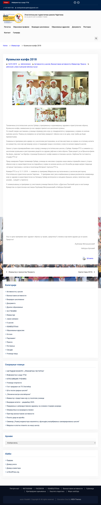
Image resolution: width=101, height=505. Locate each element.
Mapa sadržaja (73, 491)
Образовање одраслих (61, 27)
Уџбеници (90, 488)
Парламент (11, 338)
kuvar (35, 67)
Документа (76, 27)
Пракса (83, 64)
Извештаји (75, 64)
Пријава (10, 460)
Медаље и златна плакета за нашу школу (23, 425)
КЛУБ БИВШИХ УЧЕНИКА (16, 379)
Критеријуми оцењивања (36, 491)
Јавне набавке (12, 319)
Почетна (7, 27)
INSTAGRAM (27, 488)
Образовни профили (21, 27)
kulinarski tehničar (26, 67)
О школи (10, 323)
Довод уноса (12, 464)
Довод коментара (14, 468)
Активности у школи (42, 64)
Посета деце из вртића (15, 418)
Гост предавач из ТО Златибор (19, 387)
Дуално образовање (15, 307)
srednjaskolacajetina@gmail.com (27, 8)
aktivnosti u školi (12, 67)
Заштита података (57, 491)
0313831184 (9, 8)
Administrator (26, 64)
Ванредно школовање (40, 27)
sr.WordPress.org (13, 472)
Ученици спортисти (14, 383)
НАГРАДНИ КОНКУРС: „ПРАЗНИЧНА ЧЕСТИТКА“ (25, 371)
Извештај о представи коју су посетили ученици (25, 398)
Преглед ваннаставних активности (20, 414)
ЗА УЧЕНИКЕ (12, 311)
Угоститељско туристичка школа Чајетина (43, 14)
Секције (10, 350)
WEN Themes (76, 499)
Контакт (7, 33)
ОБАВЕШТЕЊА (12, 327)
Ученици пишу (12, 354)
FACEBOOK (40, 488)
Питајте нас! (14, 488)
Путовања (11, 346)
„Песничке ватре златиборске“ (19, 394)
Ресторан (87, 27)
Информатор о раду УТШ (20, 2)
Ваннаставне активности (61, 64)
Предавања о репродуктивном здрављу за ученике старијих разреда (34, 406)
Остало (9, 334)
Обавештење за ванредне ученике (20, 410)
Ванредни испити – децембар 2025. (21, 402)
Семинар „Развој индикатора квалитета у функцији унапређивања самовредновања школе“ (43, 422)
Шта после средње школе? (17, 390)
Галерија (16, 33)
